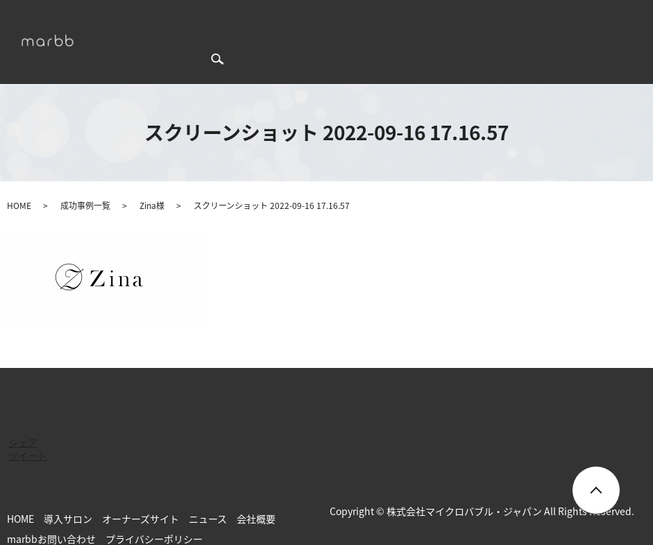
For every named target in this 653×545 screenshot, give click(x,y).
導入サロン (311, 19)
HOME (116, 19)
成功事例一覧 (248, 19)
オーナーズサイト (384, 19)
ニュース (451, 19)
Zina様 (151, 181)
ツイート (27, 431)
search (117, 40)
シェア (22, 418)
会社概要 (499, 19)
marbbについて (175, 19)
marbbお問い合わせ (573, 19)
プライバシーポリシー (154, 514)
